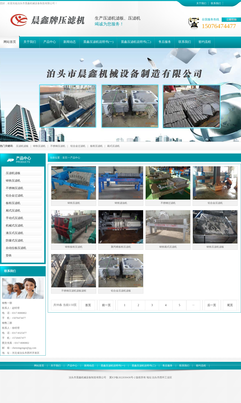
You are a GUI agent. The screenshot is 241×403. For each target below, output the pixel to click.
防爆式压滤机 (14, 240)
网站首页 (39, 365)
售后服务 (167, 365)
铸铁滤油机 (121, 203)
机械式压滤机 (14, 225)
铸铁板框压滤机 (73, 246)
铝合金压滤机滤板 (121, 290)
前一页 (106, 305)
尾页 (230, 305)
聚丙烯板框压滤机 (121, 246)
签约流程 (201, 365)
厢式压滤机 (113, 146)
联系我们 (216, 3)
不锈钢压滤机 (57, 146)
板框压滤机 (96, 146)
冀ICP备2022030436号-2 (122, 377)
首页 (64, 157)
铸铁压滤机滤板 (215, 246)
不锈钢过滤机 (168, 203)
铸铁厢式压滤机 (168, 246)
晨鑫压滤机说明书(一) (113, 365)
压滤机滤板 (22, 146)
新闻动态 (89, 365)
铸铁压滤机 (39, 146)
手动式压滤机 (14, 218)
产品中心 (23, 158)
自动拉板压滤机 (16, 248)
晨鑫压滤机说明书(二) (144, 365)
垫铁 (9, 255)
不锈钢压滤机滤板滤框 (73, 290)
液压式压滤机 (14, 233)
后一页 (211, 305)
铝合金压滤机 (215, 203)
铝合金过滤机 (77, 146)
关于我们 (201, 3)
